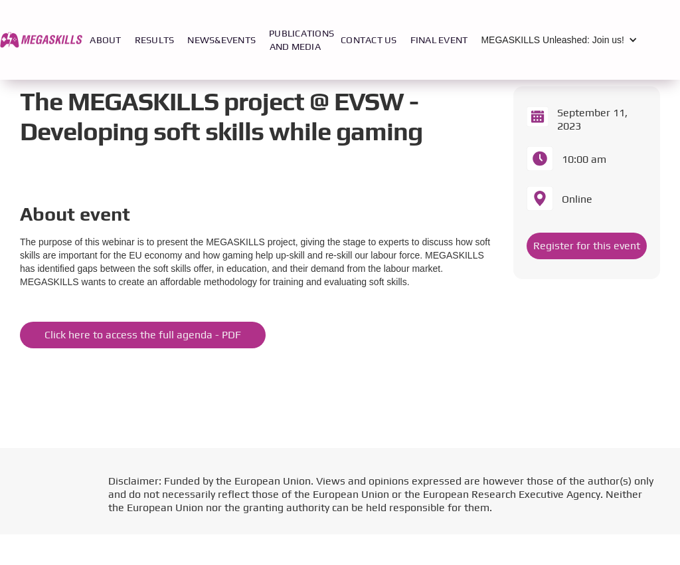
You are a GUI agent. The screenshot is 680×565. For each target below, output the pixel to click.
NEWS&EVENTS (221, 40)
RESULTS (155, 40)
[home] (41, 40)
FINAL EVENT (439, 40)
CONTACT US (369, 40)
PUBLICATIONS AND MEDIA (301, 40)
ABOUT (105, 40)
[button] (562, 40)
